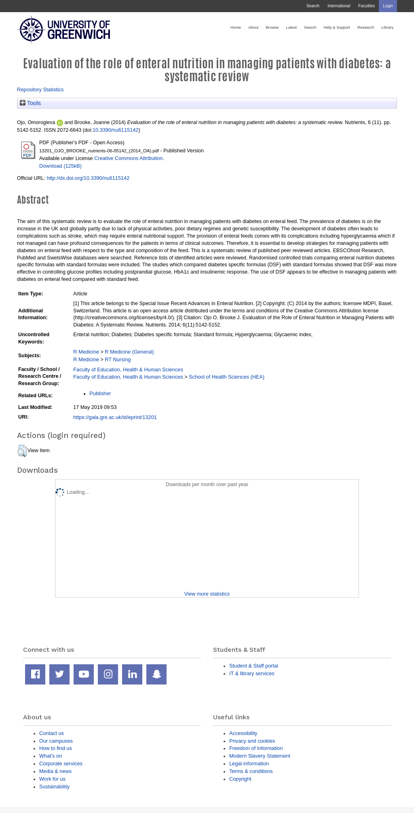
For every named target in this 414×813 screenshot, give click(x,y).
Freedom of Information (256, 748)
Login (388, 6)
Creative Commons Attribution (128, 158)
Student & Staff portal (253, 666)
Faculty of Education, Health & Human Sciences (128, 369)
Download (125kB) (60, 166)
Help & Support (336, 27)
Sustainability (54, 787)
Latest (291, 27)
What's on (50, 756)
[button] (22, 451)
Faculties (366, 6)
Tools (30, 103)
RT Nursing (118, 359)
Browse (272, 27)
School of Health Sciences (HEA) (226, 377)
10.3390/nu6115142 (115, 130)
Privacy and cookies (252, 741)
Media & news (55, 771)
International (338, 6)
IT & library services (252, 673)
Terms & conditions (251, 771)
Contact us (51, 733)
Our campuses (56, 741)
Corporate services (60, 763)
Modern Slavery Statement (259, 756)
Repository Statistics (40, 89)
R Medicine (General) (129, 352)
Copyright (240, 779)
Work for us (52, 779)
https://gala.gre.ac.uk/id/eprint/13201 (114, 417)
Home (235, 27)
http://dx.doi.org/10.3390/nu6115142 (87, 178)
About (253, 27)
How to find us (55, 748)
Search (312, 6)
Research (365, 27)
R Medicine (86, 352)
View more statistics (207, 594)
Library (387, 27)
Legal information (249, 763)
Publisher (100, 393)
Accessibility (243, 733)
